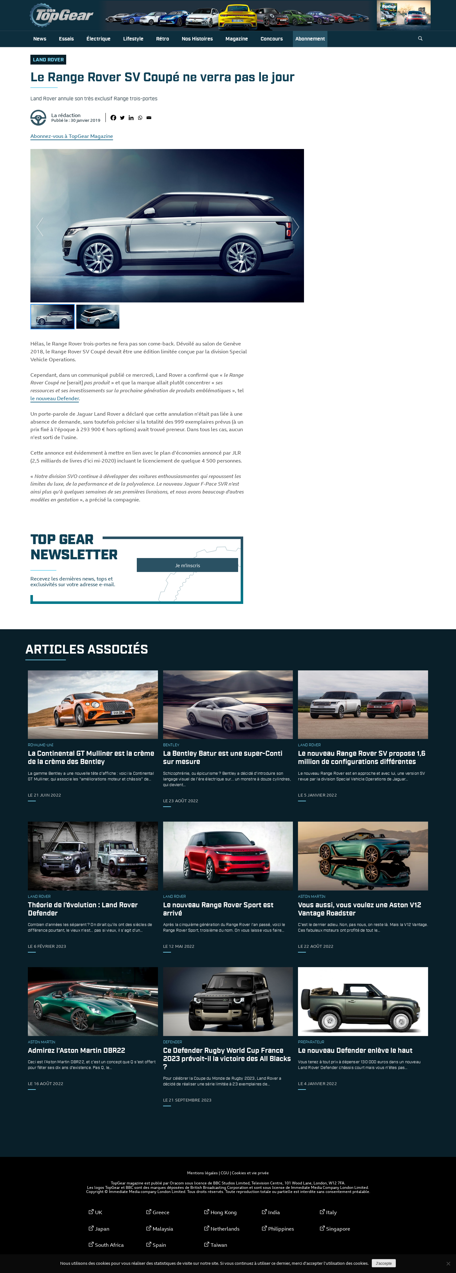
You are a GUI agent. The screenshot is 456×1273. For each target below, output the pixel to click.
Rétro (162, 39)
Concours (272, 39)
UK (98, 1212)
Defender (172, 1042)
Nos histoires (197, 39)
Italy (331, 1212)
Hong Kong (224, 1212)
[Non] (448, 1263)
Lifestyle (133, 39)
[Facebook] (113, 117)
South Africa (109, 1244)
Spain (159, 1244)
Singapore (338, 1228)
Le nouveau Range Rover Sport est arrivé (218, 909)
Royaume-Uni (40, 745)
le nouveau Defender (54, 398)
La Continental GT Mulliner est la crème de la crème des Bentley (91, 758)
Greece (161, 1212)
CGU (225, 1172)
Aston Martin (311, 897)
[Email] (149, 117)
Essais (66, 39)
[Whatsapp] (140, 117)
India (274, 1212)
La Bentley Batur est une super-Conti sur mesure (222, 758)
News (39, 39)
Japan (102, 1228)
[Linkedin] (131, 117)
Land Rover (48, 60)
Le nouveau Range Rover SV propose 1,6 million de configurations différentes (362, 758)
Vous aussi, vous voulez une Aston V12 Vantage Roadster (359, 909)
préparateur (311, 1042)
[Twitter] (122, 117)
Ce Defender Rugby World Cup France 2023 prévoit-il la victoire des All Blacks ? (227, 1059)
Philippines (281, 1228)
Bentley (171, 745)
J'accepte (384, 1263)
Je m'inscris (187, 565)
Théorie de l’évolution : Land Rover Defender (83, 909)
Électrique (98, 39)
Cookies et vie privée (250, 1172)
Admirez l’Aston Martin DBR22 (76, 1050)
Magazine (236, 39)
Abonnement (310, 39)
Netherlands (225, 1228)
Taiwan (219, 1244)
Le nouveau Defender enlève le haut (355, 1050)
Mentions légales (202, 1172)
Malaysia (163, 1228)
